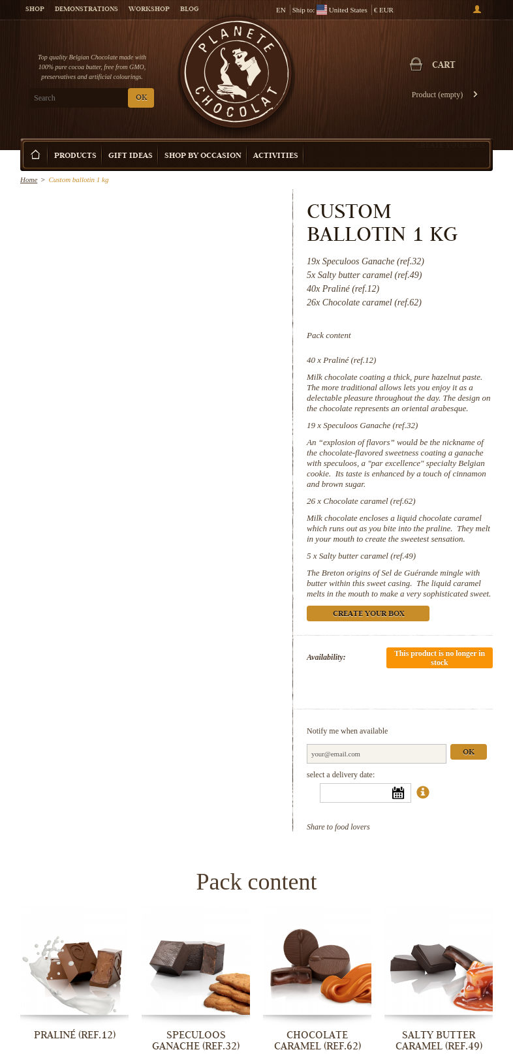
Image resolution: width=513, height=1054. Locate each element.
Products (75, 156)
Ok (468, 753)
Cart (444, 66)
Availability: (326, 657)
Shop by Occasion (202, 156)
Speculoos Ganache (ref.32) (370, 425)
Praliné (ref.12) (349, 360)
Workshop (149, 10)
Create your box (450, 145)
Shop (34, 10)
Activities (275, 156)
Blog (189, 10)
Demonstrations (86, 10)
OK (141, 98)
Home (28, 179)
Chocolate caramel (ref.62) (369, 501)
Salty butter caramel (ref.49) (367, 556)
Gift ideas (130, 156)
